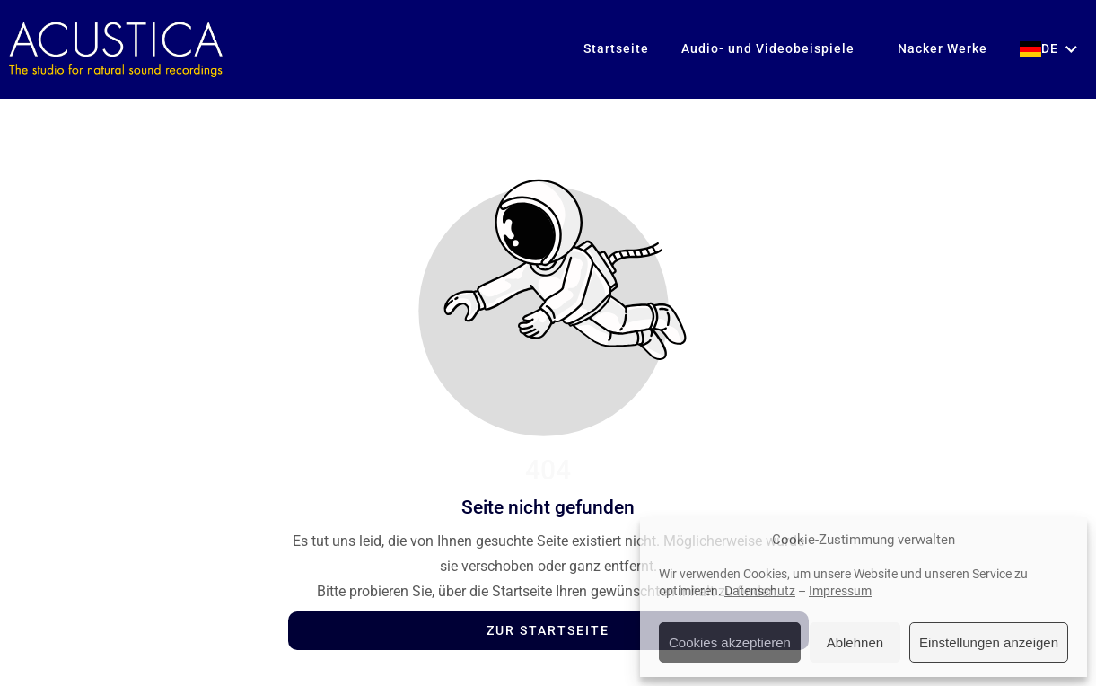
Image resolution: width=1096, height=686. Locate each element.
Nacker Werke (937, 49)
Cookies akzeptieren (730, 642)
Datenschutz (759, 591)
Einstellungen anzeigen (988, 642)
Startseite (616, 48)
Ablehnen (855, 642)
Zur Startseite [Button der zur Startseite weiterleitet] (548, 630)
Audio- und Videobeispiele (768, 48)
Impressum (840, 591)
